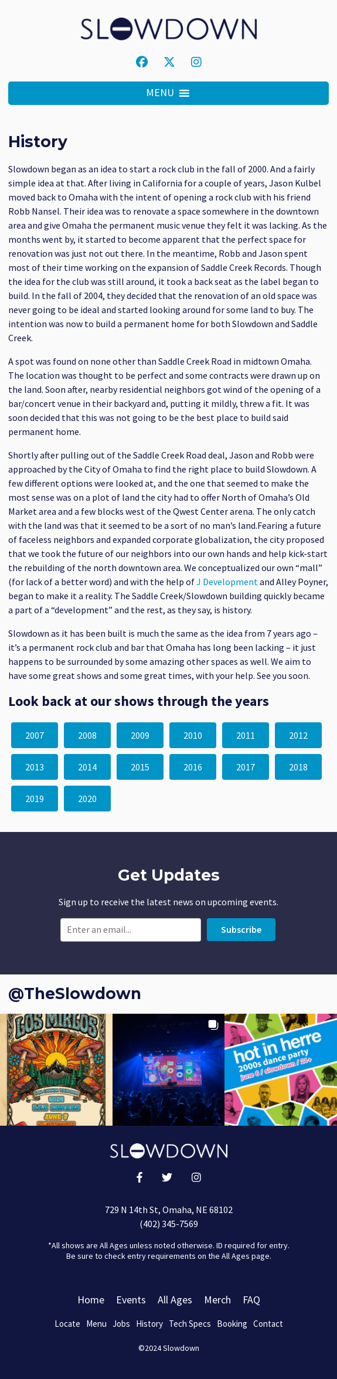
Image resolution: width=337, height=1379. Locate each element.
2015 (140, 767)
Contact (268, 1323)
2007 (34, 735)
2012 (298, 735)
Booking (232, 1323)
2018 (298, 767)
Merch (217, 1299)
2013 (34, 767)
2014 (87, 767)
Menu (96, 1323)
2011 (245, 735)
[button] (160, 93)
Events (131, 1299)
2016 (192, 767)
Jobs (121, 1323)
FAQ (251, 1299)
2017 (245, 767)
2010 (192, 735)
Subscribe (241, 929)
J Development (227, 581)
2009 (140, 735)
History (149, 1323)
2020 (87, 798)
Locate (67, 1323)
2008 (87, 735)
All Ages (175, 1299)
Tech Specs (190, 1323)
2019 (34, 798)
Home (90, 1299)
